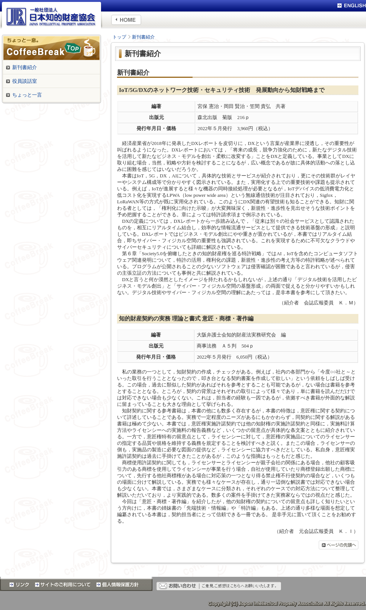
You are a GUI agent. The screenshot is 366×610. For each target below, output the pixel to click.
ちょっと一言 (27, 95)
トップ (119, 37)
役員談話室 (24, 81)
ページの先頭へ (338, 545)
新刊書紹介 (143, 37)
